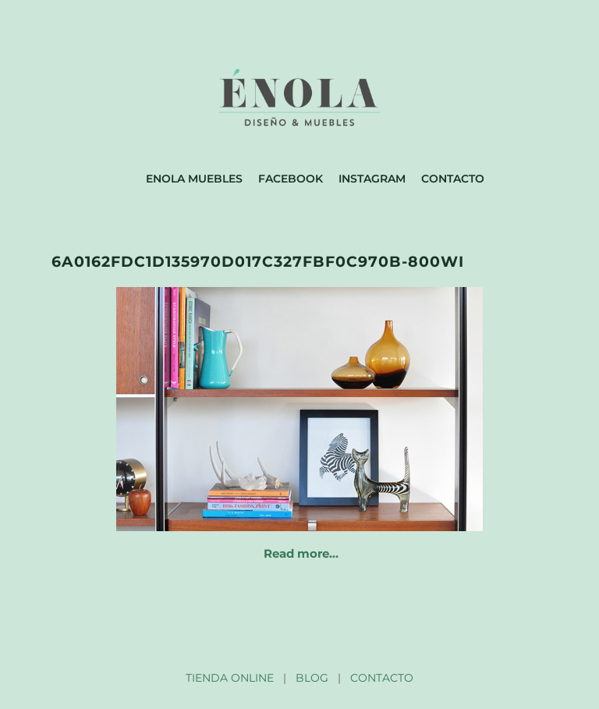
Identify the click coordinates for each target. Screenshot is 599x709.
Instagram (372, 179)
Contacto (452, 179)
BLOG (312, 678)
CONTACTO (381, 678)
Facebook (290, 179)
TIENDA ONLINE (230, 678)
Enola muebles (194, 179)
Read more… (301, 553)
